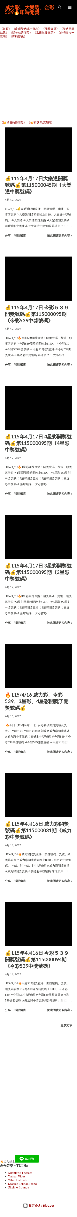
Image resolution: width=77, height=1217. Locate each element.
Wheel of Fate (18, 1180)
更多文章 (66, 1025)
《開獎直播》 (50, 29)
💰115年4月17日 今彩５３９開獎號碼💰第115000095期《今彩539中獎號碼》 (37, 313)
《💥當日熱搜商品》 (13, 122)
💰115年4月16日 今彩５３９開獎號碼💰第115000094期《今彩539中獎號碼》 (37, 959)
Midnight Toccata (20, 1173)
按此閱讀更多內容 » (59, 235)
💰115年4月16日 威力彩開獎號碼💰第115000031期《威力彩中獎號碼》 (38, 830)
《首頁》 (5, 29)
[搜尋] (59, 7)
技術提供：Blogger (38, 1205)
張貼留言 (20, 235)
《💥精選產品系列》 (40, 122)
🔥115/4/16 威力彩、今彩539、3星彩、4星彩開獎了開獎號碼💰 (37, 701)
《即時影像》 (18, 36)
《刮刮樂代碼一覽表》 (26, 29)
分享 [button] (8, 235)
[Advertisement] (38, 79)
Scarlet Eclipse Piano (22, 1184)
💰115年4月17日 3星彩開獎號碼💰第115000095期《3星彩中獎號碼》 (38, 572)
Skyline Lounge (18, 1187)
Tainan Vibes (16, 1176)
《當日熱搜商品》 (44, 32)
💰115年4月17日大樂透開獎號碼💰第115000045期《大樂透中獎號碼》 (38, 184)
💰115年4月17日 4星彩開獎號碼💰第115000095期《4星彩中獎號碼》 (38, 443)
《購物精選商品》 (20, 32)
